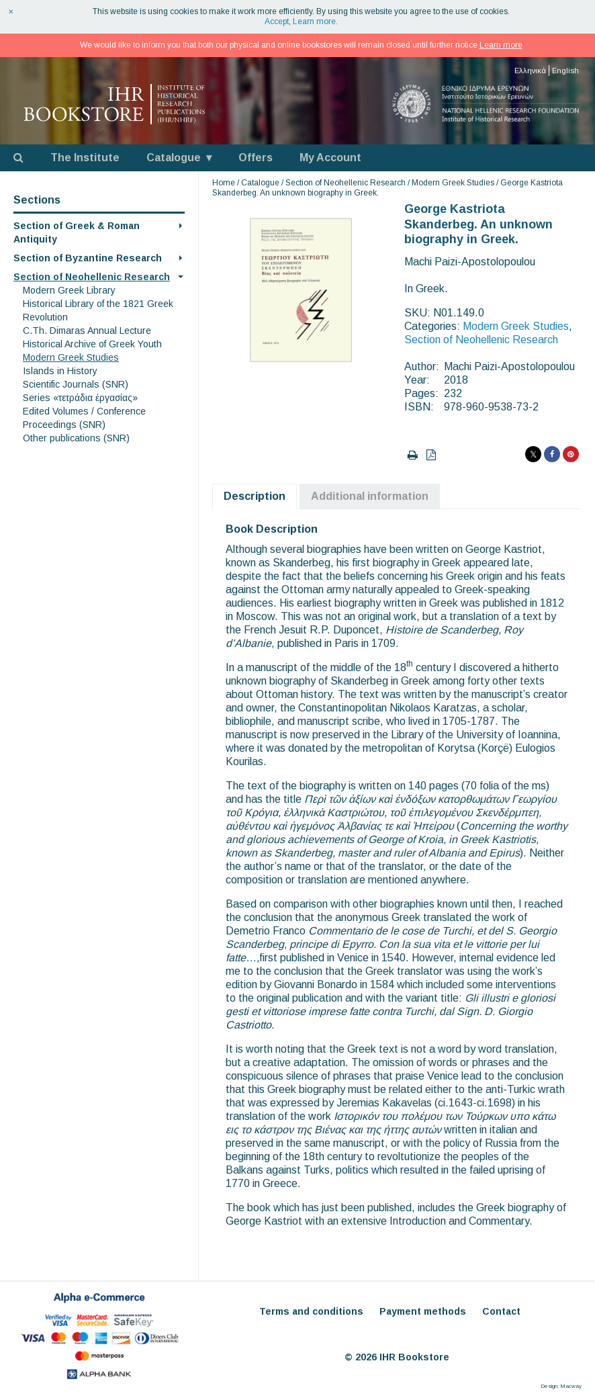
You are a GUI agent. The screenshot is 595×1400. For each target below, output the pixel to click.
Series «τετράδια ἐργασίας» (80, 397)
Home (223, 182)
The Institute (85, 157)
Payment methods (422, 1311)
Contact (501, 1311)
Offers (255, 157)
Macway (571, 1386)
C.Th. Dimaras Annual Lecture (87, 330)
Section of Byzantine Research (87, 258)
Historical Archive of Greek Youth (92, 344)
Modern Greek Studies (71, 357)
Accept (277, 21)
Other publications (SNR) (76, 438)
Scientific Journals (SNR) (75, 384)
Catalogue (173, 157)
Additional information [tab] (369, 496)
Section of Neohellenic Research (91, 276)
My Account (330, 157)
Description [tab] (254, 496)
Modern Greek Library (69, 290)
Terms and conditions (311, 1311)
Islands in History (60, 370)
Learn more (314, 21)
